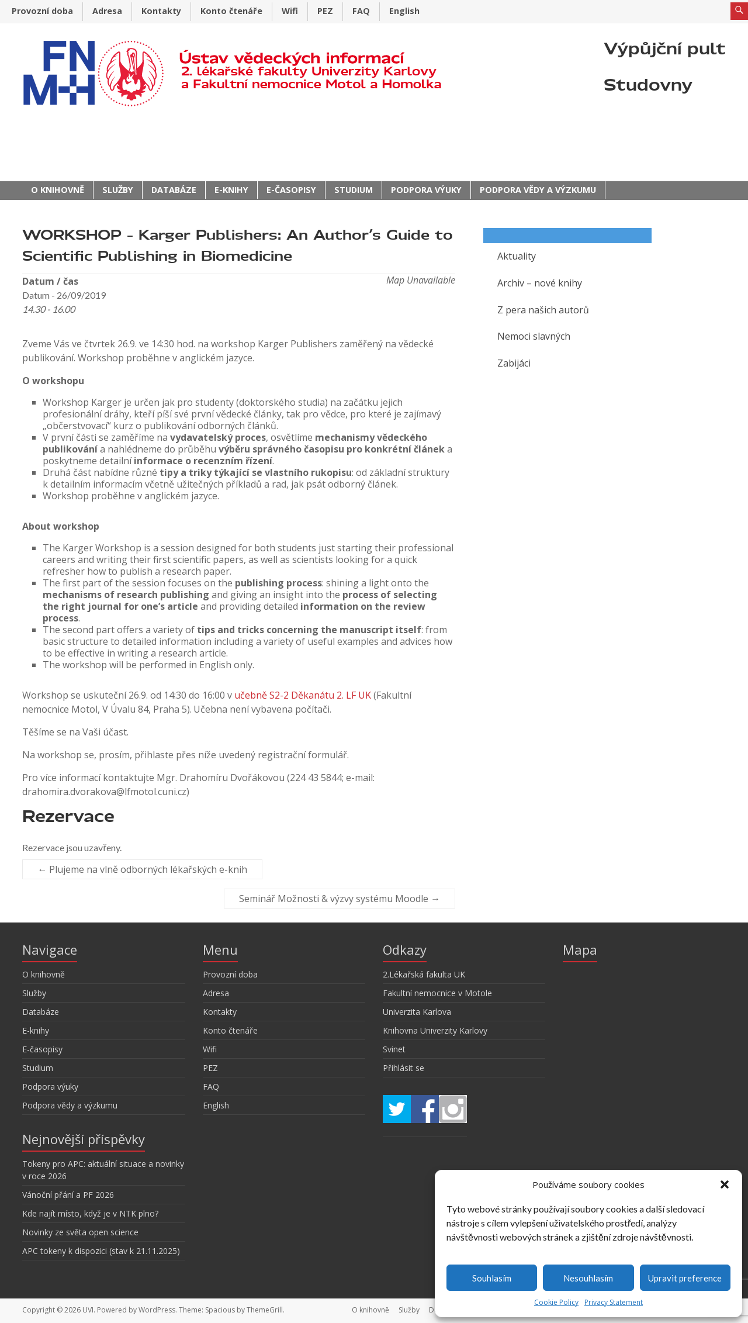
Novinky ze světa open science (80, 1232)
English (404, 10)
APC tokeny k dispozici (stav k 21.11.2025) (101, 1250)
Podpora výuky (426, 189)
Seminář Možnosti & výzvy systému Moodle (339, 898)
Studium (353, 189)
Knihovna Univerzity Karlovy (435, 1030)
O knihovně (57, 189)
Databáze (173, 189)
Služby (117, 189)
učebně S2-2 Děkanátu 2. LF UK (302, 695)
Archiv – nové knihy (539, 283)
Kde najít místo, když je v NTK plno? (90, 1213)
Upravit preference (685, 1278)
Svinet (394, 1049)
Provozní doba (42, 10)
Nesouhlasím (588, 1278)
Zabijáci (514, 363)
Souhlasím (491, 1278)
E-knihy (231, 189)
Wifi (290, 10)
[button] (724, 1184)
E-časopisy (291, 189)
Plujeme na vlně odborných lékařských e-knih (142, 869)
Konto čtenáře (231, 10)
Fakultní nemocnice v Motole (437, 993)
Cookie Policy (556, 1302)
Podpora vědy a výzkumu (538, 189)
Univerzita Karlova (417, 1011)
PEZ (325, 10)
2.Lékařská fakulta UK (424, 974)
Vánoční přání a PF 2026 (68, 1194)
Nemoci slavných (533, 336)
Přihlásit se (403, 1067)
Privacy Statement (613, 1302)
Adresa (107, 10)
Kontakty (161, 10)
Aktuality (516, 256)
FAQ (361, 10)
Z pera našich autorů (543, 309)
